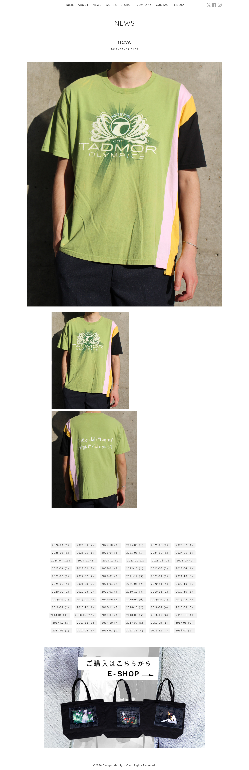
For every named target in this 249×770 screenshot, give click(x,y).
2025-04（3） (111, 552)
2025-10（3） (111, 545)
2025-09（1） (135, 545)
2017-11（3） (86, 622)
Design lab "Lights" (115, 765)
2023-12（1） (111, 560)
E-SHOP (127, 5)
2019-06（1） (111, 599)
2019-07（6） (86, 599)
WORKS (111, 5)
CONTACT (163, 5)
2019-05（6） (135, 599)
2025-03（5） (135, 552)
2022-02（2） (86, 576)
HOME (69, 5)
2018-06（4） (59, 615)
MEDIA (179, 5)
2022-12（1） (135, 568)
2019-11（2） (160, 591)
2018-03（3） (135, 615)
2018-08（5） (185, 607)
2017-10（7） (111, 622)
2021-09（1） (61, 584)
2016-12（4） (160, 630)
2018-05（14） (85, 615)
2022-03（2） (61, 576)
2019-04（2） (160, 599)
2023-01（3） (111, 568)
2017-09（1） (135, 622)
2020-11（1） (160, 584)
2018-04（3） (111, 615)
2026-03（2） (86, 545)
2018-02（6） (160, 615)
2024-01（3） (87, 560)
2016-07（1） (184, 630)
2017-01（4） (135, 630)
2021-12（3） (135, 576)
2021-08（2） (86, 584)
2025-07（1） (185, 545)
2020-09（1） (61, 591)
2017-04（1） (86, 630)
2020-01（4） (111, 591)
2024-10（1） (160, 552)
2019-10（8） (185, 591)
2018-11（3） (111, 607)
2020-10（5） (185, 584)
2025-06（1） (61, 552)
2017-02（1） (111, 630)
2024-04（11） (61, 560)
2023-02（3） (86, 568)
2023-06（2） (161, 560)
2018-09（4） (160, 607)
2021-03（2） (111, 584)
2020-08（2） (86, 591)
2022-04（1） (185, 568)
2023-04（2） (61, 568)
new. (124, 41)
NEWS (97, 5)
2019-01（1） (61, 607)
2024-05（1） (185, 552)
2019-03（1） (185, 599)
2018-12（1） (86, 607)
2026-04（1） (61, 545)
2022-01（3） (111, 576)
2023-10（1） (136, 560)
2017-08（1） (160, 622)
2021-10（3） (185, 576)
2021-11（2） (160, 576)
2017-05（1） (61, 630)
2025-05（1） (86, 552)
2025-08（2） (160, 545)
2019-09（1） (61, 599)
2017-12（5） (62, 622)
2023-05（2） (186, 560)
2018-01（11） (186, 615)
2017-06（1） (184, 622)
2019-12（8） (135, 591)
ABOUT (83, 5)
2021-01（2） (135, 584)
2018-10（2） (135, 607)
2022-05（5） (160, 568)
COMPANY (144, 5)
